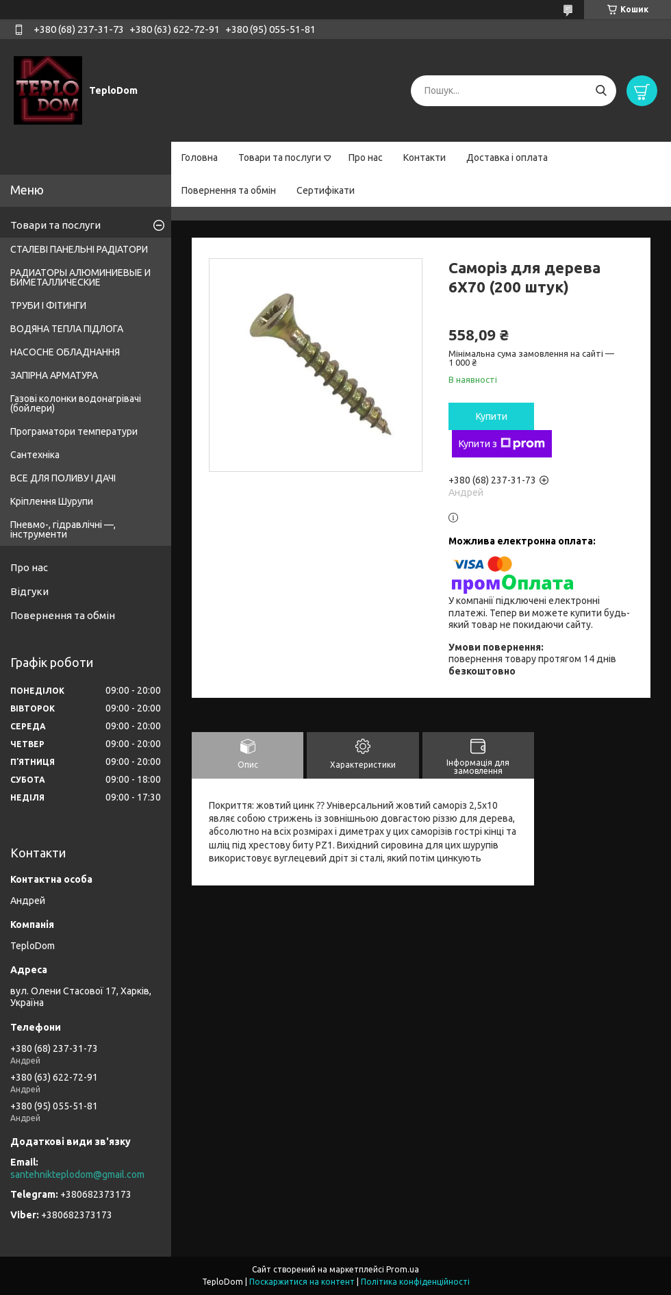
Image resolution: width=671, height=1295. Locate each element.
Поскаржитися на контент (302, 1281)
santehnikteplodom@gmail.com (77, 1174)
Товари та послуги (279, 157)
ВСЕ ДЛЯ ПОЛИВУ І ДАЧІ (63, 478)
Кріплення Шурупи (51, 501)
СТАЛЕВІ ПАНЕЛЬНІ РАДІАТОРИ (79, 249)
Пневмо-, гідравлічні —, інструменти (63, 529)
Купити (491, 416)
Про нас (366, 157)
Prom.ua (402, 1269)
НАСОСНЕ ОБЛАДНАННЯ (65, 352)
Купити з (502, 444)
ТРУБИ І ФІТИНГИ (48, 305)
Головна (199, 157)
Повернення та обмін (228, 190)
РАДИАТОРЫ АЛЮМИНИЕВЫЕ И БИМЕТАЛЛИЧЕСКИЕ (80, 277)
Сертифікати (325, 190)
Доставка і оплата (507, 157)
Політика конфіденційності (415, 1281)
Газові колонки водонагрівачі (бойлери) (75, 403)
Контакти (424, 157)
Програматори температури (74, 431)
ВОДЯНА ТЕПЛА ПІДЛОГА (66, 328)
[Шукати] (600, 90)
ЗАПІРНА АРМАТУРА (54, 375)
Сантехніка (35, 454)
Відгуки (29, 591)
